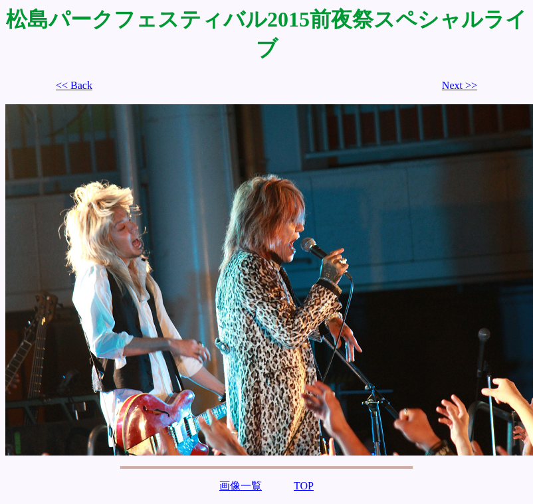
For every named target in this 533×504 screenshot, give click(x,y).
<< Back (74, 85)
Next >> (459, 85)
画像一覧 (240, 485)
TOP (304, 485)
